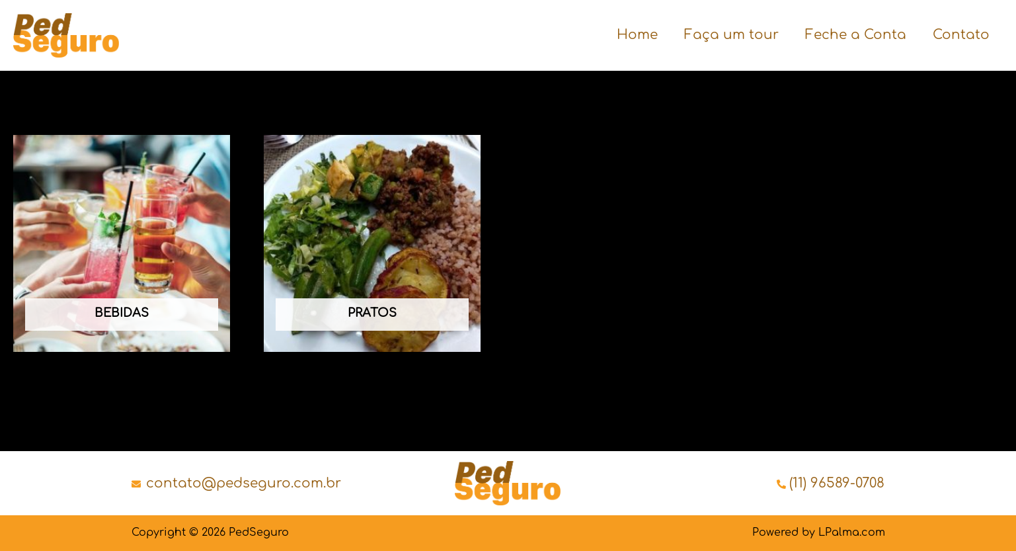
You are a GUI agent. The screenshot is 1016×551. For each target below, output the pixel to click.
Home (637, 34)
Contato (961, 34)
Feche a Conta (855, 34)
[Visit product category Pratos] (372, 243)
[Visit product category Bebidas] (121, 243)
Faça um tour (731, 34)
